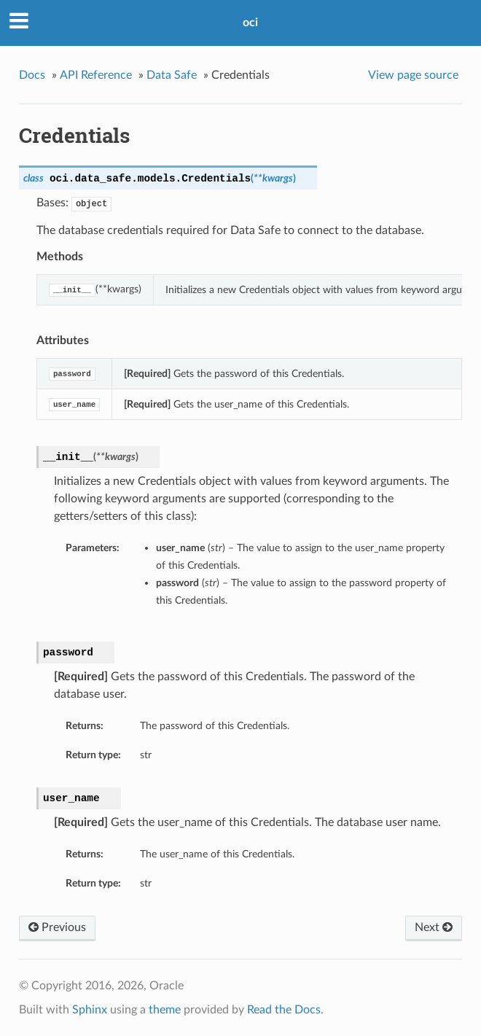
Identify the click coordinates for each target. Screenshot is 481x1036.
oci (250, 22)
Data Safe (171, 75)
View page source (413, 75)
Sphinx (89, 1010)
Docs (32, 75)
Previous (57, 927)
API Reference (96, 75)
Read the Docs (284, 1010)
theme (165, 1010)
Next (434, 927)
